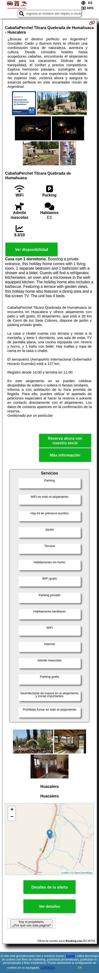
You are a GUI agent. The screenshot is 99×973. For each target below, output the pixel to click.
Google (70, 956)
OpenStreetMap (83, 872)
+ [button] (11, 809)
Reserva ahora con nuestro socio (65, 440)
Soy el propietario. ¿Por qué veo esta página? (31, 923)
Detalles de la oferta (49, 887)
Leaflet (65, 872)
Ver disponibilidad (31, 250)
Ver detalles (49, 906)
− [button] (11, 817)
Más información (65, 455)
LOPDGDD (48, 967)
